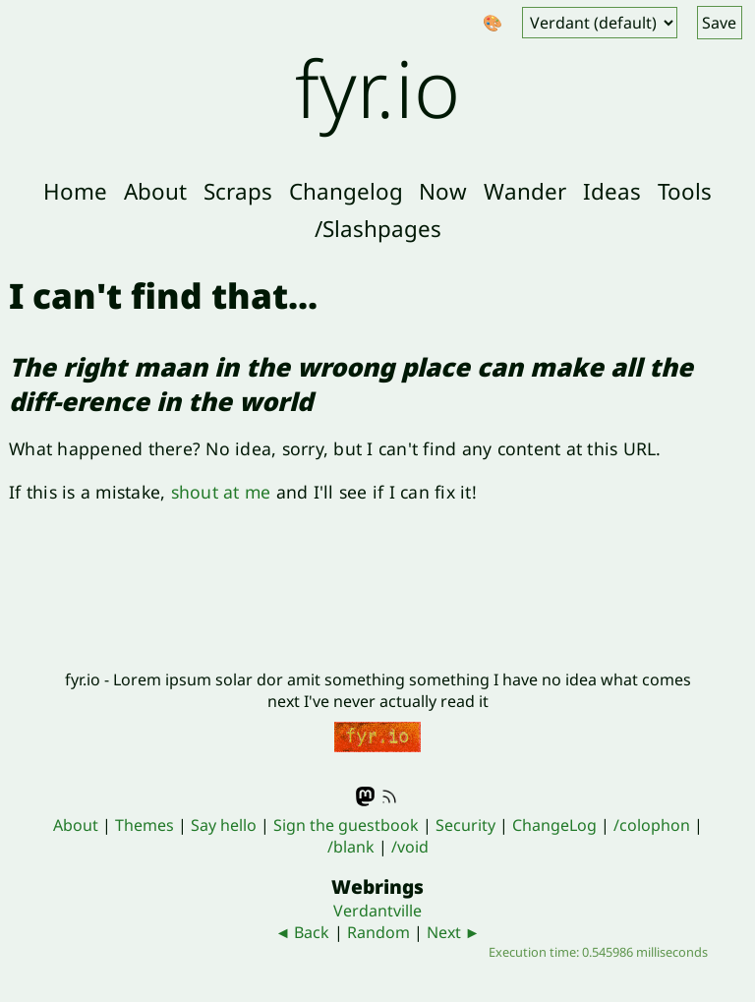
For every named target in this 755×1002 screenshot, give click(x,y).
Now (443, 191)
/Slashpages (378, 228)
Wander (525, 191)
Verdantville (377, 910)
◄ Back (302, 932)
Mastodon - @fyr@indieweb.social (366, 796)
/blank (351, 846)
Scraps (237, 191)
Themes (144, 825)
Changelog (346, 191)
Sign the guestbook (346, 825)
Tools (685, 191)
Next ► (454, 932)
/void (410, 846)
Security (465, 825)
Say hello (224, 825)
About (155, 191)
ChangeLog (554, 825)
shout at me (221, 491)
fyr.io (377, 87)
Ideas (612, 191)
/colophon (651, 825)
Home (75, 191)
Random (378, 932)
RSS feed (389, 796)
